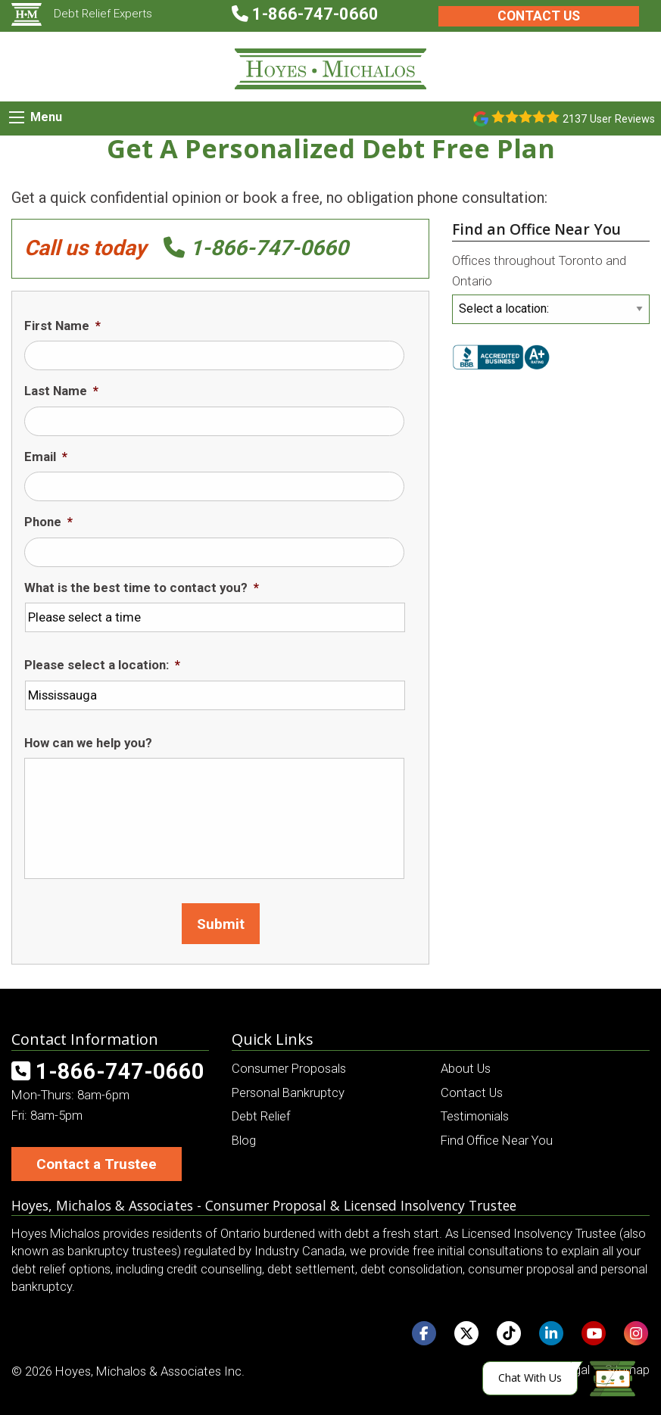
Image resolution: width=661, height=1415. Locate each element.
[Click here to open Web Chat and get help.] (559, 1378)
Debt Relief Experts (81, 13)
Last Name (61, 390)
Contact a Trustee (96, 1164)
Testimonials (475, 1116)
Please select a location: (102, 664)
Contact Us (538, 15)
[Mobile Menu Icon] (16, 117)
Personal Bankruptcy (288, 1092)
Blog (244, 1140)
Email (45, 456)
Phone (48, 521)
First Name (62, 325)
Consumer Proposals (289, 1068)
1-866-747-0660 (256, 247)
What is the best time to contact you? (141, 587)
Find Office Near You (497, 1140)
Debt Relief (261, 1116)
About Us (466, 1068)
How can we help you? (88, 742)
